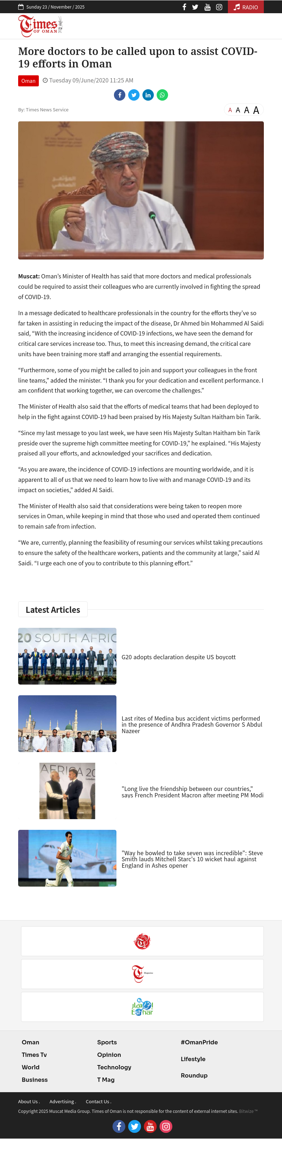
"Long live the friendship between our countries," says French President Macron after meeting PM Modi (192, 791)
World (31, 1067)
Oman (28, 80)
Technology (114, 1067)
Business (35, 1080)
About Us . (29, 1101)
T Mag (106, 1080)
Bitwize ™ (248, 1111)
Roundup (194, 1075)
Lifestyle (193, 1059)
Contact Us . (98, 1101)
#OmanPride (199, 1042)
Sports (107, 1042)
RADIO (246, 7)
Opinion (109, 1055)
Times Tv (34, 1055)
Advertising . (62, 1101)
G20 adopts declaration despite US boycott (178, 656)
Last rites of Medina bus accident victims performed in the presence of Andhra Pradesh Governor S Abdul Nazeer (191, 724)
